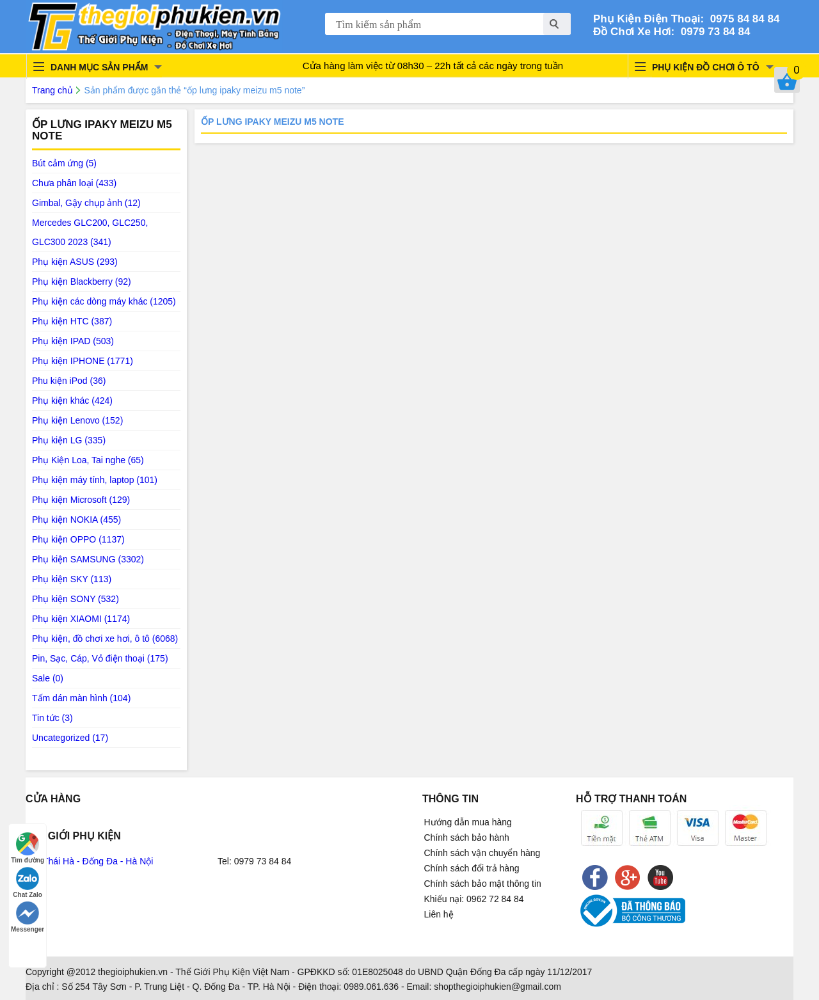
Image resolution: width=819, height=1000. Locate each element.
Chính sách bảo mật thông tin (482, 883)
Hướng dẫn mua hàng (468, 822)
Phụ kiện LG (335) (69, 440)
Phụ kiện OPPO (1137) (78, 539)
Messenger (27, 917)
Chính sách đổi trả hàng (472, 868)
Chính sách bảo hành (466, 837)
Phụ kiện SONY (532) (75, 599)
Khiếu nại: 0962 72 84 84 (474, 899)
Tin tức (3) (52, 718)
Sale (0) (47, 678)
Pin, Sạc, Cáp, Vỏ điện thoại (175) (100, 658)
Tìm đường (27, 848)
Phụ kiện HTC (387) (72, 321)
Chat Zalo (27, 882)
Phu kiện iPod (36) (69, 381)
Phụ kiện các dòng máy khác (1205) (104, 301)
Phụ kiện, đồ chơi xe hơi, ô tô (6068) (105, 638)
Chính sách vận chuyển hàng (482, 853)
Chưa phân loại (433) (74, 183)
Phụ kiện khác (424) (72, 400)
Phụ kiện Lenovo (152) (77, 420)
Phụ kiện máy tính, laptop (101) (94, 480)
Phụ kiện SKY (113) (71, 579)
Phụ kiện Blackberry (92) (81, 281)
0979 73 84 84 (712, 32)
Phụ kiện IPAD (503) (73, 341)
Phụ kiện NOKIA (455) (76, 519)
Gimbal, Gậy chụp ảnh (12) (86, 203)
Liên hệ (439, 914)
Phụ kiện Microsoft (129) (81, 500)
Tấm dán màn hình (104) (81, 698)
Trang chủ (52, 90)
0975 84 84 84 (741, 19)
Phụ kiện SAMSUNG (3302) (88, 559)
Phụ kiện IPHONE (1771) (82, 361)
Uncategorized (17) (70, 738)
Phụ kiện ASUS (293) (75, 262)
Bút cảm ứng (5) (64, 163)
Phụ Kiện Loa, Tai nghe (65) (88, 460)
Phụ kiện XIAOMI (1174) (81, 619)
